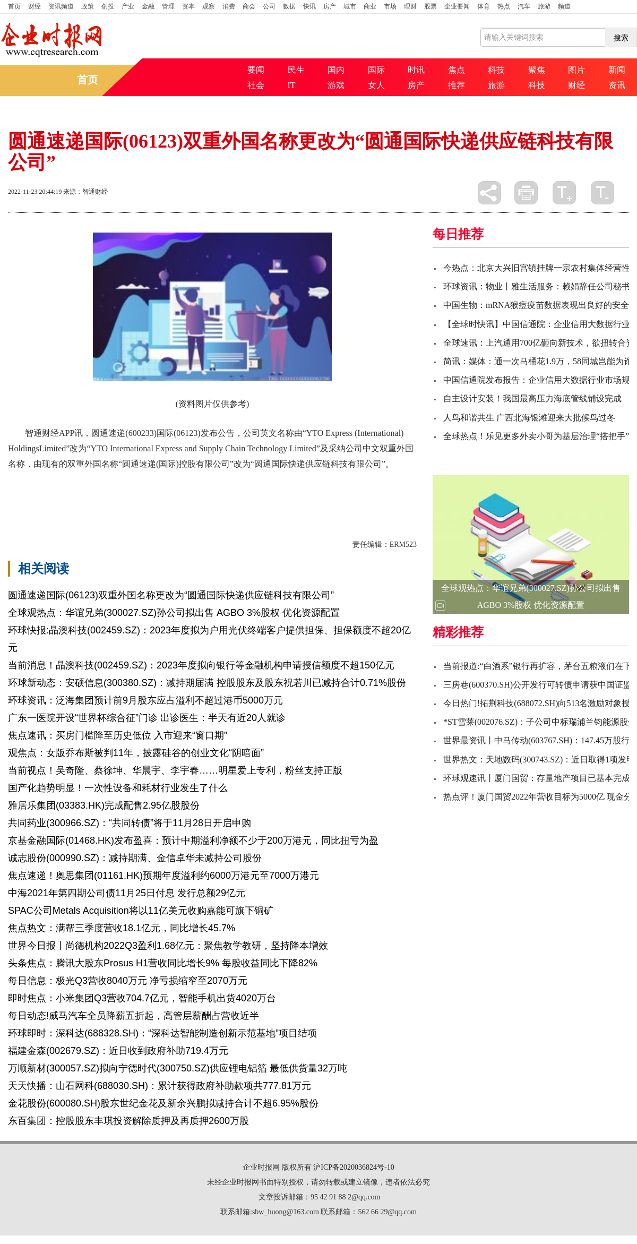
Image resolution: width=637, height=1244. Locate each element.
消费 (228, 6)
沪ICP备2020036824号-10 (353, 1167)
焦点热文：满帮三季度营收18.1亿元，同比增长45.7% (121, 928)
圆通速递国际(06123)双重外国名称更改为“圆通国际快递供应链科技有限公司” (171, 595)
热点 (503, 6)
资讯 (616, 85)
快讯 (309, 6)
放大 (564, 192)
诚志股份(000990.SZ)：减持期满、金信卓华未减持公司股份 (135, 858)
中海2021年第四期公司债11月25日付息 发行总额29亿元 (126, 893)
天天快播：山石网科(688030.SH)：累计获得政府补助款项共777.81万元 (159, 1085)
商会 (249, 6)
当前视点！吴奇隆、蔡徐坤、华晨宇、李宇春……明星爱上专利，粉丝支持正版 (175, 770)
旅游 (544, 6)
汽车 (524, 6)
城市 (349, 6)
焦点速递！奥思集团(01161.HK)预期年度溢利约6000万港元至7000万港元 (163, 875)
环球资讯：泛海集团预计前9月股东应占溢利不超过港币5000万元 (145, 700)
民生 (296, 69)
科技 (496, 69)
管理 (168, 6)
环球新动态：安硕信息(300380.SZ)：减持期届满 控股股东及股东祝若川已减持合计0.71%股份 (207, 682)
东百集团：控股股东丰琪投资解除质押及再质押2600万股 (128, 1121)
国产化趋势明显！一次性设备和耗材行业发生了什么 (118, 788)
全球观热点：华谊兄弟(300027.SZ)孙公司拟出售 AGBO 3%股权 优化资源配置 (174, 612)
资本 (188, 6)
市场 (390, 6)
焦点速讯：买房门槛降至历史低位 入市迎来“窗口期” (117, 735)
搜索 (621, 37)
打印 (526, 192)
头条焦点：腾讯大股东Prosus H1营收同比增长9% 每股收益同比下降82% (162, 963)
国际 (376, 69)
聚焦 (536, 69)
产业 (128, 6)
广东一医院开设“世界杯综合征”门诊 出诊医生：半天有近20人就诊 (147, 718)
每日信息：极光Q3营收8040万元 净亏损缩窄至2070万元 (127, 980)
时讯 (416, 69)
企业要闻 (457, 6)
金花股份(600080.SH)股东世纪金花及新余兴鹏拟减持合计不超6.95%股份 (163, 1103)
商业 (370, 6)
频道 (564, 6)
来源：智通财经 (85, 191)
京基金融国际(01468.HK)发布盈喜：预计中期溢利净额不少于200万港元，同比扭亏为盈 (193, 840)
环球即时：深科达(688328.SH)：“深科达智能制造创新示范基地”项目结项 (162, 1033)
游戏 (336, 85)
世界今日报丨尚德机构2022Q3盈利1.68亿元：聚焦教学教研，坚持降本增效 (168, 945)
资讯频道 (61, 6)
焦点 (456, 69)
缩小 (602, 192)
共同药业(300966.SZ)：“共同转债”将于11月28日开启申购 (129, 823)
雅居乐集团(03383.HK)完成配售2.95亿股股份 (104, 805)
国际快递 (97, 491)
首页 (14, 6)
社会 (255, 85)
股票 (430, 6)
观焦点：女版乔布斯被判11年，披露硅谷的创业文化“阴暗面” (136, 753)
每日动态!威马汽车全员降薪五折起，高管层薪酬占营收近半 (133, 1015)
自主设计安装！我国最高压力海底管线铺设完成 (532, 398)
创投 (107, 6)
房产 (329, 6)
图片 (576, 69)
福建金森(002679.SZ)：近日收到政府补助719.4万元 (118, 1050)
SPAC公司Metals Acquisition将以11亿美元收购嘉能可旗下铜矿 (140, 910)
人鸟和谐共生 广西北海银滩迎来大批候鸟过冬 (529, 417)
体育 (483, 6)
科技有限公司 (141, 491)
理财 (410, 6)
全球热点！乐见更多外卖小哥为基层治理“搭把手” (536, 436)
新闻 (616, 69)
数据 (289, 6)
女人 (376, 85)
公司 (269, 6)
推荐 (456, 85)
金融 (148, 6)
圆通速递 (61, 491)
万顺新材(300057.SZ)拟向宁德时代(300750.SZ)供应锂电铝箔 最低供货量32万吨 (177, 1068)
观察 (208, 6)
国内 (336, 69)
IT (292, 85)
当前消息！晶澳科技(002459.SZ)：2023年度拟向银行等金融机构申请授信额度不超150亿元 (201, 665)
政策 (87, 6)
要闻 (255, 69)
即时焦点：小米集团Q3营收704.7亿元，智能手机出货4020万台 (142, 998)
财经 (34, 6)
